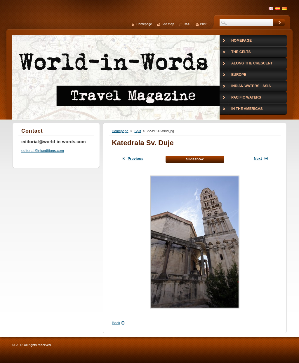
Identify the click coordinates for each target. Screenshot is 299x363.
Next (258, 158)
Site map (167, 24)
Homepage (120, 131)
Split (137, 131)
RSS (187, 24)
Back (116, 323)
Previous (135, 158)
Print (203, 24)
